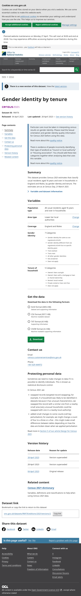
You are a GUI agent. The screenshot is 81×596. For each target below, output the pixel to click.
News (29, 565)
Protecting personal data (13, 147)
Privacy (5, 561)
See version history (64, 116)
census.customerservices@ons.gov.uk (44, 357)
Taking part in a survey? (74, 60)
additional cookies (28, 16)
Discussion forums (60, 573)
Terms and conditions (11, 565)
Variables (9, 134)
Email (53, 529)
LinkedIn (40, 529)
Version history (11, 153)
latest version (61, 86)
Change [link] (75, 217)
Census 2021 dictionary (41, 487)
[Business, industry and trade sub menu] (20, 61)
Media (66, 55)
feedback (31, 47)
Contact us (9, 142)
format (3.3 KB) (46, 330)
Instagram (56, 557)
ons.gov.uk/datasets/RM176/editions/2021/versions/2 (27, 513)
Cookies (5, 557)
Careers (30, 557)
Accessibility (7, 553)
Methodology (57, 55)
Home (6, 59)
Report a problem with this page (63, 540)
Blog (77, 55)
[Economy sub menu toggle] (34, 61)
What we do (32, 553)
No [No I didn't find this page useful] (34, 540)
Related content (11, 157)
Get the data (10, 138)
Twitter (26, 529)
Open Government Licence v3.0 (46, 590)
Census (11, 77)
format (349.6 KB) (44, 308)
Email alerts (57, 577)
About (72, 55)
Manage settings (69, 25)
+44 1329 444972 (35, 364)
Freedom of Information (37, 569)
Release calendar (45, 55)
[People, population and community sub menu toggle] (61, 61)
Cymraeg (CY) (75, 52)
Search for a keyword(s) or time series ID (18, 69)
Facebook (11, 529)
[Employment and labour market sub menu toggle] (47, 61)
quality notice (56, 140)
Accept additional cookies (16, 24)
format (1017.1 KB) (40, 315)
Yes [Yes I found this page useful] (29, 540)
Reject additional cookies (47, 24)
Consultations (58, 569)
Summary (9, 130)
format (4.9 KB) (39, 322)
